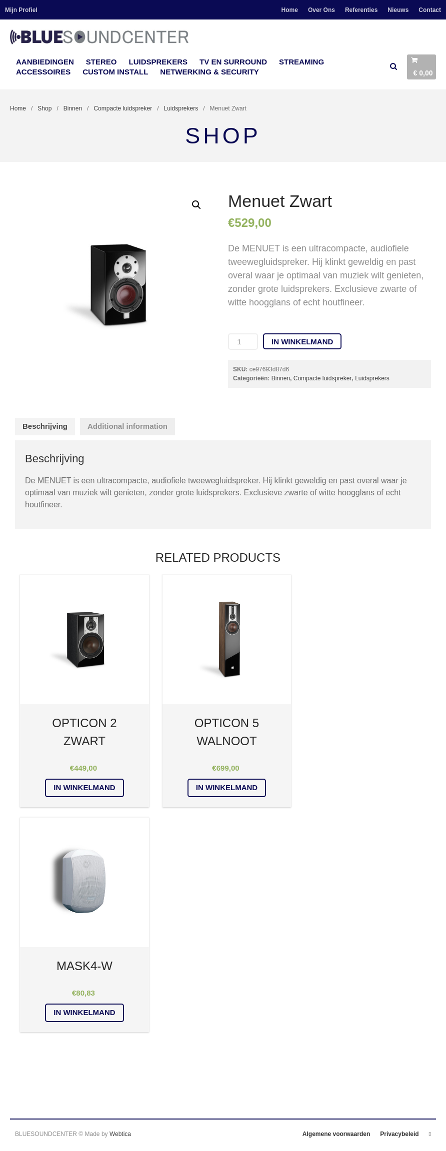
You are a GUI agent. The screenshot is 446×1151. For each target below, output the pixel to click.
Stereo (101, 61)
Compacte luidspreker (123, 108)
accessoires (43, 71)
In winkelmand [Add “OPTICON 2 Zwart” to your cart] (84, 787)
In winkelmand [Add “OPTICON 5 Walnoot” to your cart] (227, 787)
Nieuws (398, 9)
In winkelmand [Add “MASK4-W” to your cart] (84, 1012)
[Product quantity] (243, 341)
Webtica (120, 1134)
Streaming (301, 61)
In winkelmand (302, 341)
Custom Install (115, 71)
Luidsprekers (158, 61)
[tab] (45, 426)
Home (290, 9)
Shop (45, 108)
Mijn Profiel (21, 9)
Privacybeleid (399, 1134)
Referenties (361, 9)
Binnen (73, 108)
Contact (429, 9)
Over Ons (321, 9)
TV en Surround (233, 61)
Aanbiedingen (45, 61)
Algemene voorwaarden (336, 1134)
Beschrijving (45, 426)
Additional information (128, 426)
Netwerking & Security (209, 71)
